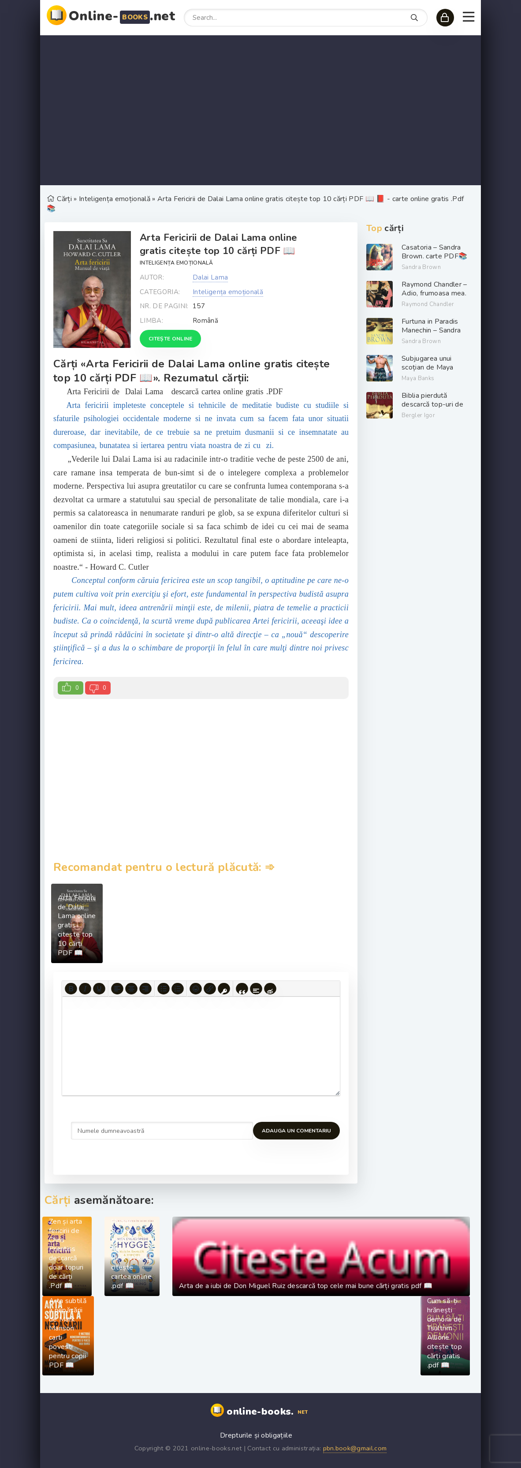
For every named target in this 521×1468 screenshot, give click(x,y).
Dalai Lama (210, 277)
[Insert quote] (242, 989)
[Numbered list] (177, 989)
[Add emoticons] (196, 989)
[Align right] (145, 989)
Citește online (170, 338)
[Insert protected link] (224, 989)
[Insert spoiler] (256, 989)
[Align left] (117, 989)
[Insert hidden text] (270, 989)
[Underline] (99, 989)
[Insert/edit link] (210, 989)
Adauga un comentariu (105, 1130)
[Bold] (71, 989)
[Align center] (131, 989)
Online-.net (122, 16)
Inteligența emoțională (176, 262)
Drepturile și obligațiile (256, 1435)
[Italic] (85, 989)
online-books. (268, 1412)
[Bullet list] (163, 989)
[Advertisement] (260, 110)
